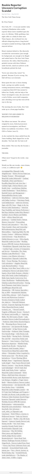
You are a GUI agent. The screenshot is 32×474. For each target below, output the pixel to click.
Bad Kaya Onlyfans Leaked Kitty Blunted (15, 212)
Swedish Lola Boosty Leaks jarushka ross (15, 394)
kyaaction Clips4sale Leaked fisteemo (14, 399)
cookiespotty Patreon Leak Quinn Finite (15, 271)
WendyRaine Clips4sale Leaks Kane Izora (16, 246)
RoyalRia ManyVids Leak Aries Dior (14, 183)
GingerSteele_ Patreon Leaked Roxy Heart (16, 443)
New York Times (6, 14)
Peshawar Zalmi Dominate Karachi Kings (15, 397)
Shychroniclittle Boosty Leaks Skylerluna (15, 377)
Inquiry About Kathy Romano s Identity (15, 273)
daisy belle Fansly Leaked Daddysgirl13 (15, 275)
